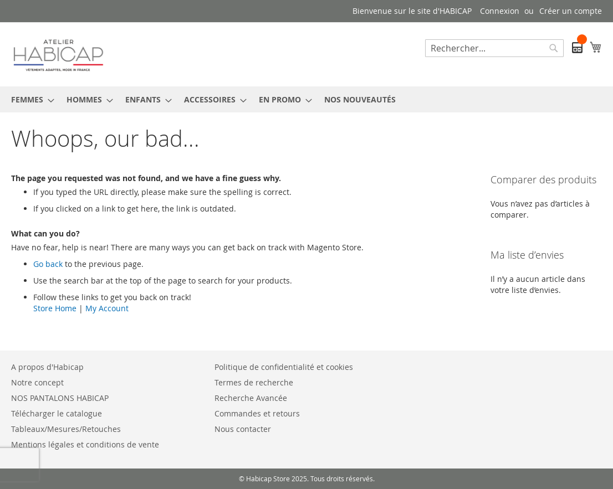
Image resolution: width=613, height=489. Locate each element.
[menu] (306, 99)
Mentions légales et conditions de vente (85, 444)
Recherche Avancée (250, 398)
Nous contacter (242, 429)
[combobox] (494, 48)
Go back (48, 264)
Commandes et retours (257, 413)
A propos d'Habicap (47, 367)
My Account (107, 308)
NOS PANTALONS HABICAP (60, 398)
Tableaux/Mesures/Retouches (66, 429)
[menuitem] (29, 99)
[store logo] (58, 54)
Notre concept (37, 382)
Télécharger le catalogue (56, 413)
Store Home (54, 308)
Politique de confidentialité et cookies (283, 367)
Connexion (499, 11)
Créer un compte (570, 11)
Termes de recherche (253, 382)
